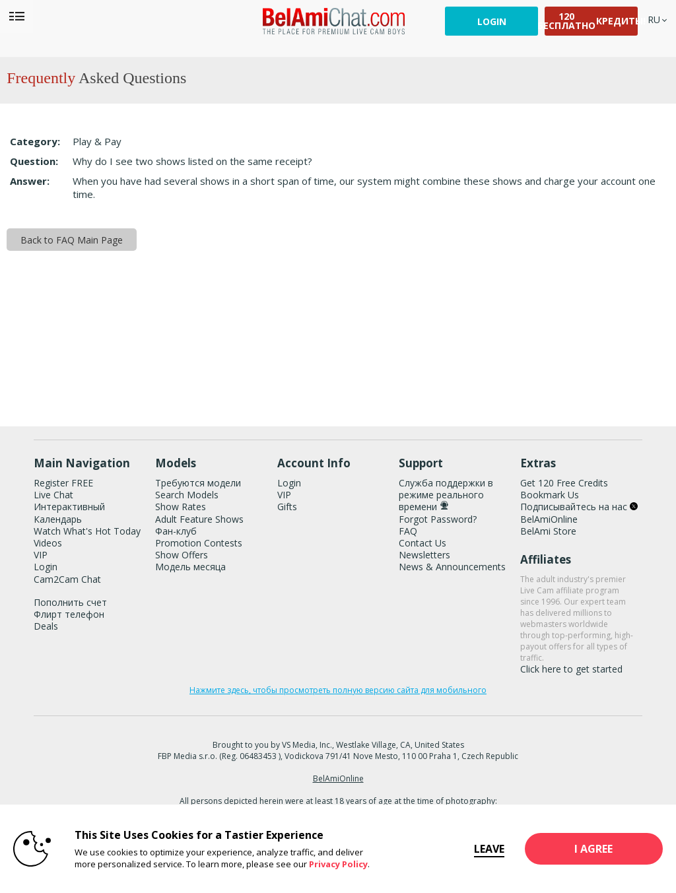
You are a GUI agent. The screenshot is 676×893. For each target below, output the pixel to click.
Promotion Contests (198, 543)
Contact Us (422, 543)
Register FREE (63, 483)
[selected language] (654, 19)
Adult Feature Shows (199, 519)
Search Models (187, 494)
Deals (46, 626)
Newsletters (424, 554)
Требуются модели (198, 483)
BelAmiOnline (549, 519)
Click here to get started (571, 669)
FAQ (408, 531)
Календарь (58, 519)
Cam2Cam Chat (67, 579)
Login (491, 21)
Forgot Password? (438, 519)
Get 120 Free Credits (564, 483)
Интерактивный (69, 506)
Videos (48, 543)
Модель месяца (190, 566)
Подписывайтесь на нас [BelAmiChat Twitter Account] (579, 506)
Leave (476, 849)
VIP (41, 554)
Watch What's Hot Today (87, 531)
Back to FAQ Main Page (71, 240)
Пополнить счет (70, 602)
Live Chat (53, 494)
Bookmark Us (549, 494)
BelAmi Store (548, 531)
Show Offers (181, 554)
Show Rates (180, 506)
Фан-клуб (176, 531)
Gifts (287, 506)
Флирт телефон (69, 614)
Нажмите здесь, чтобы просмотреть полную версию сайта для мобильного (338, 690)
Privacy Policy (338, 864)
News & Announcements (452, 566)
